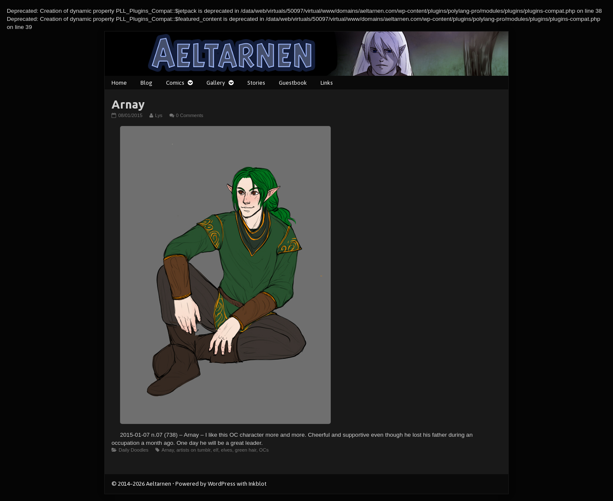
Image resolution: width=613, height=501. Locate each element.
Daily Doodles (134, 449)
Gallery (215, 82)
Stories (256, 82)
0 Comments (189, 115)
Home (119, 82)
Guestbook (293, 82)
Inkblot (257, 483)
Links (327, 82)
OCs (264, 449)
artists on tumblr (194, 449)
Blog (146, 82)
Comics (175, 82)
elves (226, 449)
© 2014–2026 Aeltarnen (141, 483)
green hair (245, 449)
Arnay (167, 449)
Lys (158, 115)
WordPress (221, 483)
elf (215, 449)
